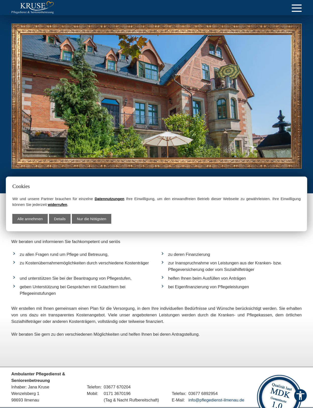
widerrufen (57, 204)
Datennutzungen (109, 199)
